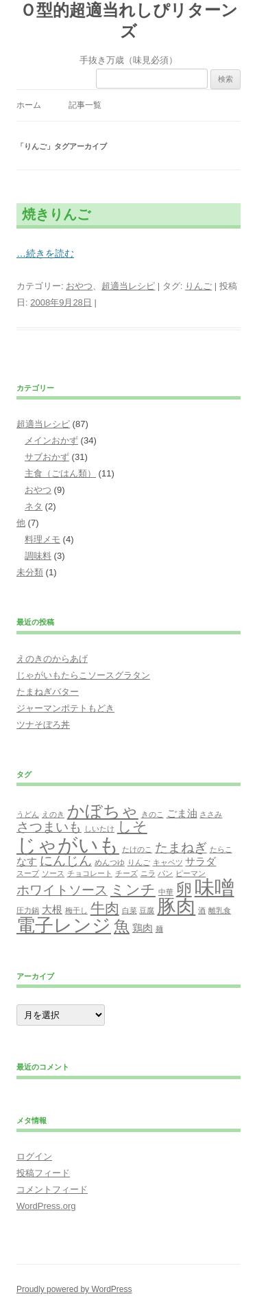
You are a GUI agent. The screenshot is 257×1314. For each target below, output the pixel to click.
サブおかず (47, 457)
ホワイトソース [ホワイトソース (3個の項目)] (62, 890)
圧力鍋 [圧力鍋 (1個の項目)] (27, 910)
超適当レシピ (128, 286)
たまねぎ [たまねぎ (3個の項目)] (181, 847)
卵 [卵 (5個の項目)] (184, 889)
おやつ (79, 286)
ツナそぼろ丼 (43, 724)
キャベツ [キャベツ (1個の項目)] (168, 862)
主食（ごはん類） (60, 473)
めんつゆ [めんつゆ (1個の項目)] (110, 862)
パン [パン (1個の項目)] (165, 873)
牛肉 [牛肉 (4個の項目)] (104, 908)
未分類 (29, 572)
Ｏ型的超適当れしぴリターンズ (129, 21)
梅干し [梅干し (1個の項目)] (76, 910)
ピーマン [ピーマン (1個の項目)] (190, 873)
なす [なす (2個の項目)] (26, 861)
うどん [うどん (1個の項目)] (27, 814)
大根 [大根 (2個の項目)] (52, 909)
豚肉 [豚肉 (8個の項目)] (176, 906)
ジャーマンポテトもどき (65, 708)
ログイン (34, 1156)
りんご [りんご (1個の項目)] (138, 862)
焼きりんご (56, 214)
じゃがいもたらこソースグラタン (83, 675)
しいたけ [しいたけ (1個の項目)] (99, 829)
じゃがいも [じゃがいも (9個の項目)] (67, 844)
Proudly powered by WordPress (74, 1289)
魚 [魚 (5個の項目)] (122, 926)
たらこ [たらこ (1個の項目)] (221, 849)
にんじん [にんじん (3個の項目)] (66, 860)
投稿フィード (43, 1173)
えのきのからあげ (52, 659)
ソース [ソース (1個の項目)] (53, 873)
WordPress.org (45, 1206)
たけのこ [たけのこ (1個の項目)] (137, 849)
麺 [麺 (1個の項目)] (159, 929)
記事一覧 (85, 105)
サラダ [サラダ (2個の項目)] (200, 861)
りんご (198, 286)
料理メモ (42, 539)
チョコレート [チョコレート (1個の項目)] (89, 873)
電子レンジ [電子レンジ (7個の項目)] (63, 925)
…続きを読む (45, 253)
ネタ (33, 506)
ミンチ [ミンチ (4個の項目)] (133, 889)
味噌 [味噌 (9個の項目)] (214, 887)
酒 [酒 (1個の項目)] (202, 910)
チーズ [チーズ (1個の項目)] (126, 873)
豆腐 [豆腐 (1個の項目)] (146, 910)
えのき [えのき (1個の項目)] (53, 814)
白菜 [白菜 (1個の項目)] (129, 910)
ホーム (28, 105)
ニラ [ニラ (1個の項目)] (148, 873)
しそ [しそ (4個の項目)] (132, 826)
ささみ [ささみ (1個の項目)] (210, 814)
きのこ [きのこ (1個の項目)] (152, 814)
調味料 (38, 556)
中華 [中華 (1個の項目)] (165, 892)
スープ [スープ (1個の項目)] (27, 873)
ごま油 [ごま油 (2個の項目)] (182, 813)
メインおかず (51, 440)
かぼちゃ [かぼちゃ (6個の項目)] (102, 810)
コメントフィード (52, 1189)
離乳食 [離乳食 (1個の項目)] (219, 910)
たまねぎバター (47, 692)
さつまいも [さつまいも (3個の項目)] (49, 827)
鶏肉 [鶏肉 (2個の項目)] (142, 928)
